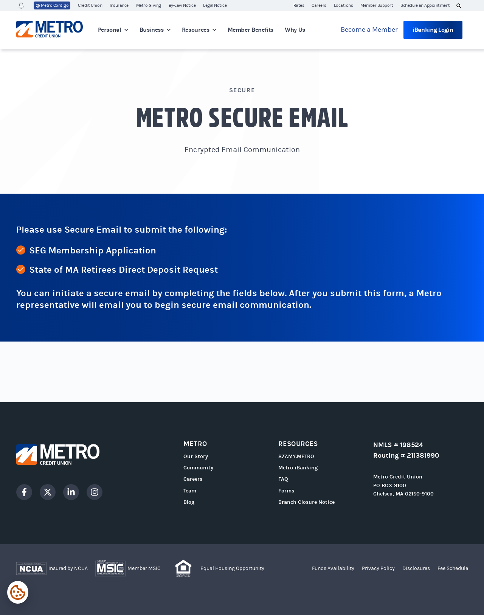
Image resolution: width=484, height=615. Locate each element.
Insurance (119, 5)
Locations (343, 5)
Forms (286, 491)
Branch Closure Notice (306, 502)
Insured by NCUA (68, 568)
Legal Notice (214, 5)
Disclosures (416, 568)
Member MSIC (144, 568)
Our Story (195, 456)
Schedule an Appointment (425, 5)
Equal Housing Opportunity (232, 568)
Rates (298, 5)
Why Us (295, 29)
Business (155, 29)
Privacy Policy (378, 568)
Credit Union (90, 5)
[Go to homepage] (49, 30)
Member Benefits (251, 29)
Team (189, 491)
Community (198, 467)
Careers (319, 5)
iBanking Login (433, 29)
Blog (188, 502)
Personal (113, 29)
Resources (199, 29)
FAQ (283, 479)
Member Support (376, 5)
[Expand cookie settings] (17, 592)
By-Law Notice (182, 5)
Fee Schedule (452, 568)
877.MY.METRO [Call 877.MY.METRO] (296, 456)
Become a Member (369, 30)
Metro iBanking (298, 467)
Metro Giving (148, 5)
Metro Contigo (52, 5)
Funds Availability (333, 568)
